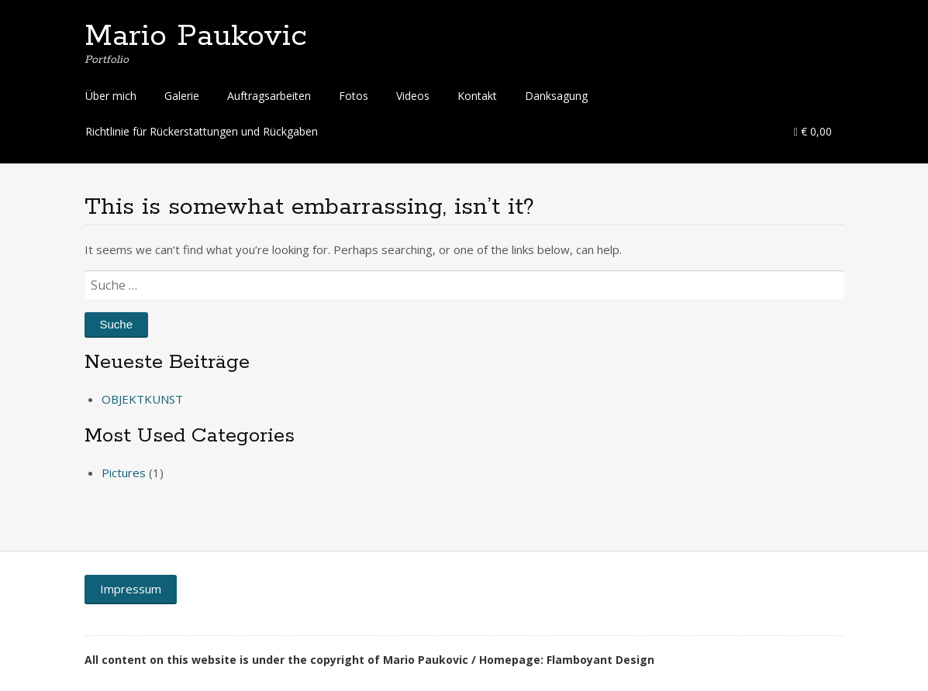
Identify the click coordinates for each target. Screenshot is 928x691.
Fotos (353, 95)
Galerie (181, 95)
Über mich (110, 95)
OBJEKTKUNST (142, 399)
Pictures (124, 472)
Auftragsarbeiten (269, 95)
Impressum (130, 588)
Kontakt (477, 95)
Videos (413, 95)
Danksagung (556, 95)
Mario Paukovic (196, 36)
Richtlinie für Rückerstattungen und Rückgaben (201, 131)
